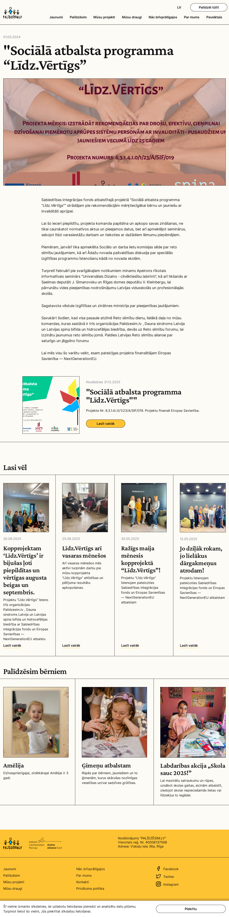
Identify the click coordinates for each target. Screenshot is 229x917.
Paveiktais (214, 17)
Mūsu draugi (132, 17)
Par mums (191, 17)
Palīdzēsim (78, 17)
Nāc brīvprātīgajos (163, 17)
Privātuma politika (90, 888)
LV (179, 7)
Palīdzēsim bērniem (35, 671)
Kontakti (82, 882)
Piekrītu (191, 909)
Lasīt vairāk (106, 424)
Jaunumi (56, 17)
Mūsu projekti (104, 17)
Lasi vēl (15, 467)
